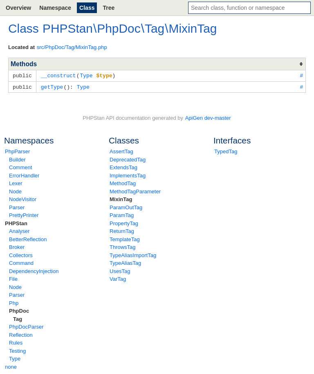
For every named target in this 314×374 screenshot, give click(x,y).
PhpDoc (19, 310)
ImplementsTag (128, 175)
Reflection (21, 334)
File (13, 278)
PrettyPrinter (23, 214)
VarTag (118, 278)
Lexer (15, 182)
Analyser (19, 230)
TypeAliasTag (125, 262)
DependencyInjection (33, 270)
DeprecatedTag (128, 159)
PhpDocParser (26, 326)
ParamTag (122, 214)
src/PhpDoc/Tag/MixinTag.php (72, 47)
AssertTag (121, 151)
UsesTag (120, 270)
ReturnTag (122, 230)
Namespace (55, 7)
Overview (18, 7)
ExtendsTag (123, 166)
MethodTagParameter (135, 191)
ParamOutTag (126, 207)
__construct (58, 75)
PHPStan (16, 222)
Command (21, 262)
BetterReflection (28, 238)
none (11, 366)
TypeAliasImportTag (133, 254)
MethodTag (123, 182)
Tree (108, 7)
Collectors (21, 254)
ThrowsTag (123, 246)
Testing (17, 350)
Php (13, 302)
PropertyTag (124, 222)
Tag (17, 318)
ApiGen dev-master (208, 117)
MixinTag (121, 198)
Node (15, 191)
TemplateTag (125, 238)
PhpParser (17, 151)
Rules (15, 342)
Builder (17, 159)
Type (14, 358)
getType (52, 86)
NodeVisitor (22, 198)
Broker (17, 246)
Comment (20, 166)
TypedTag (225, 151)
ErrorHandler (24, 175)
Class (86, 7)
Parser (17, 207)
